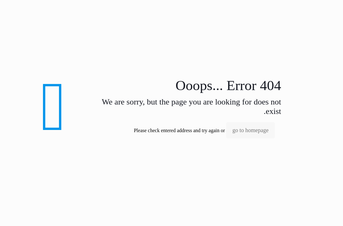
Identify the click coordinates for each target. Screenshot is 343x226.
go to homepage (250, 130)
